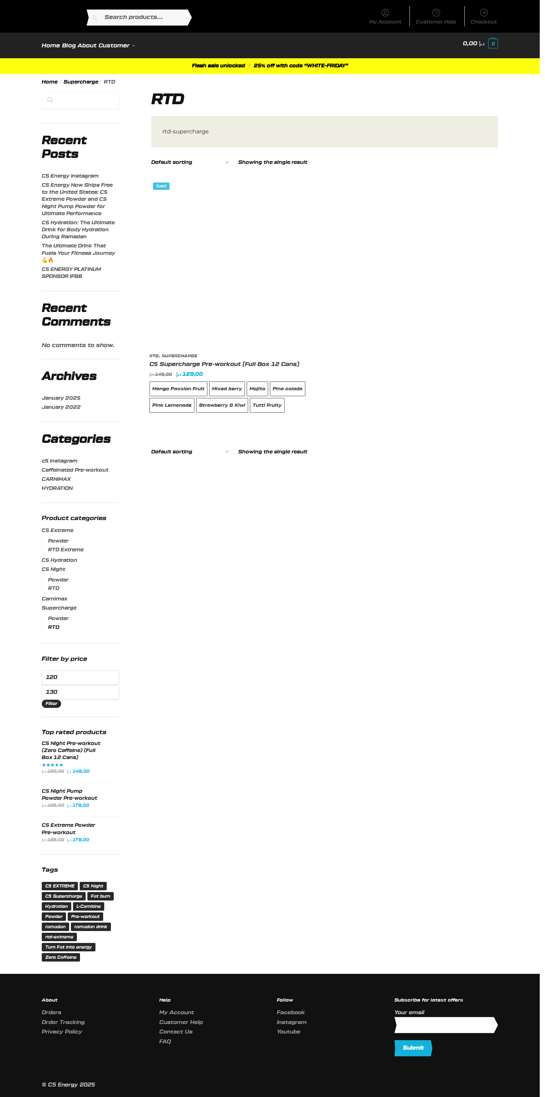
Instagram (292, 1018)
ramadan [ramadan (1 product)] (55, 922)
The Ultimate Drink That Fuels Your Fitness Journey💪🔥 (78, 249)
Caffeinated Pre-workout (75, 466)
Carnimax (54, 594)
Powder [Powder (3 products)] (53, 912)
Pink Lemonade (172, 401)
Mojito (257, 384)
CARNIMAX (56, 475)
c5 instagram (60, 456)
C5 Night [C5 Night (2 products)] (93, 882)
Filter (51, 699)
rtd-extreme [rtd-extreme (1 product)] (59, 933)
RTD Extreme (66, 545)
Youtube (288, 1027)
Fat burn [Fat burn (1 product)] (100, 892)
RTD (154, 352)
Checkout (484, 16)
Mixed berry (227, 384)
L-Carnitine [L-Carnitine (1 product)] (89, 902)
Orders (51, 1008)
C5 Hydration (59, 556)
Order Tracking (63, 1018)
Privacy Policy (62, 1027)
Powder (58, 536)
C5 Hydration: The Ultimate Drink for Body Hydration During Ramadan (78, 225)
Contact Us (176, 1027)
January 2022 (61, 403)
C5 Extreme (57, 526)
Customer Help (436, 16)
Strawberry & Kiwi (222, 401)
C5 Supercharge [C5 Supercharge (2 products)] (63, 892)
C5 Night (53, 565)
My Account (385, 16)
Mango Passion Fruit (178, 384)
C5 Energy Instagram (70, 171)
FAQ (165, 1037)
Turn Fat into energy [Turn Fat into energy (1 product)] (68, 943)
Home (50, 77)
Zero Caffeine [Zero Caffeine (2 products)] (61, 953)
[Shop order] (190, 158)
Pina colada (288, 384)
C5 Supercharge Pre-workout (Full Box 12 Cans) (224, 360)
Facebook (291, 1008)
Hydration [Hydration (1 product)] (56, 902)
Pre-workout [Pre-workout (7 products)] (85, 912)
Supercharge (81, 77)
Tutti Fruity (267, 401)
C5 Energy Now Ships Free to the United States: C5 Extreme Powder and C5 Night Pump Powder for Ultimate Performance (77, 195)
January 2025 (61, 394)
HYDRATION (57, 484)
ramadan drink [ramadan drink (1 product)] (90, 922)
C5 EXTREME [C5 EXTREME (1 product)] (59, 882)
